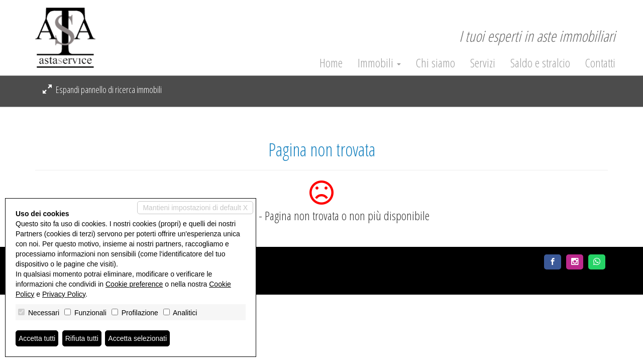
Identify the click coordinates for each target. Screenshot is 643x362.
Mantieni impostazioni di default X (195, 208)
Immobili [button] (379, 63)
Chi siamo (435, 63)
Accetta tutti (37, 338)
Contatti (600, 63)
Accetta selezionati (137, 338)
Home (331, 63)
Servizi (482, 63)
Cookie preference (134, 284)
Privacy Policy (63, 294)
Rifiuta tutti (81, 338)
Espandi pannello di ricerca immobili (102, 89)
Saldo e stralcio (540, 63)
